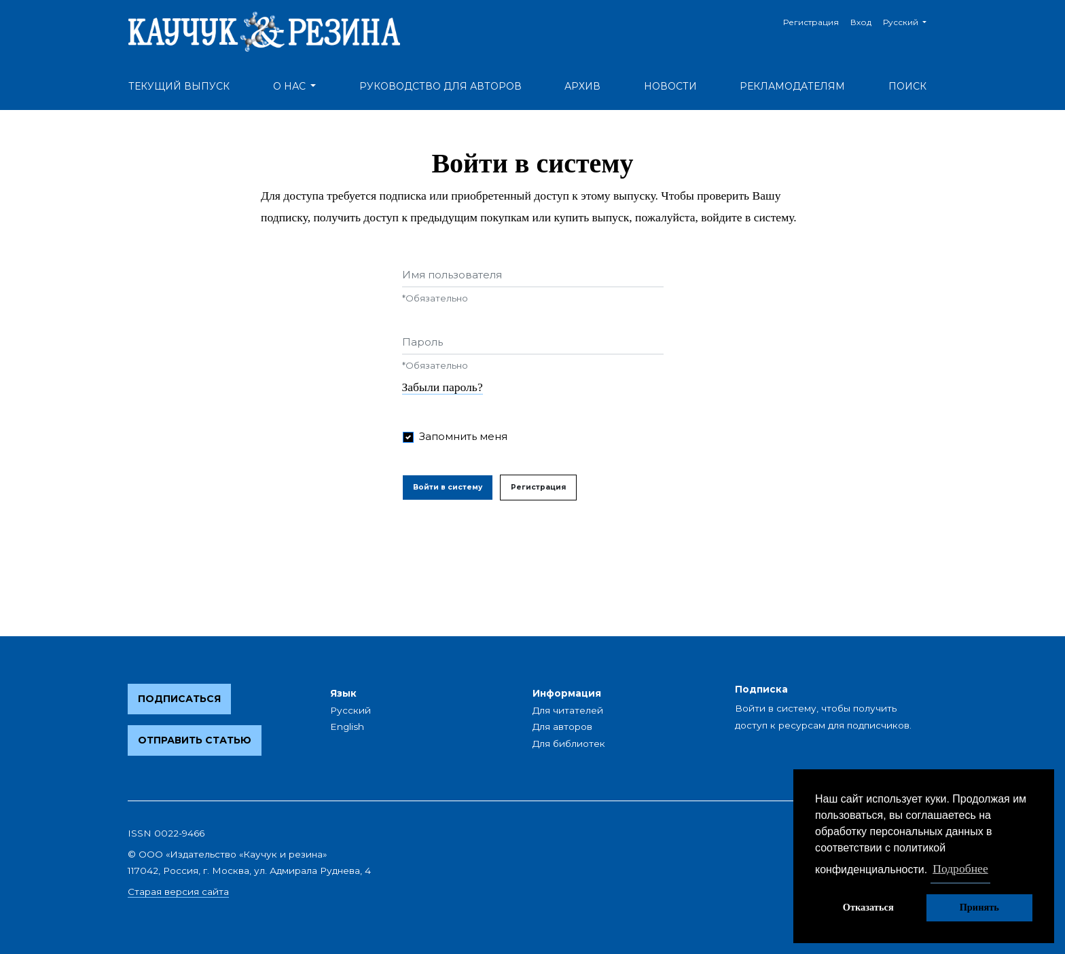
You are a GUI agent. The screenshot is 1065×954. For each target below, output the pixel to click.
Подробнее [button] (960, 868)
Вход (860, 22)
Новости (670, 86)
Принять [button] (979, 907)
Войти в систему (447, 487)
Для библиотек (568, 743)
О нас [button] (290, 86)
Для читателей (567, 710)
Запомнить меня (463, 436)
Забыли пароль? (442, 387)
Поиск (907, 86)
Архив (582, 86)
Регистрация (811, 22)
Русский (909, 20)
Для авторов (562, 726)
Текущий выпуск (179, 86)
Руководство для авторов (440, 86)
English (347, 726)
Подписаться (179, 699)
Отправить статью (194, 740)
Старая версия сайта (178, 891)
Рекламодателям (792, 86)
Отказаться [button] (868, 907)
